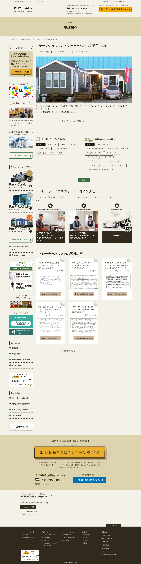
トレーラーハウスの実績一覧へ (74, 121)
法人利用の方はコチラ (125, 1)
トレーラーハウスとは (68, 532)
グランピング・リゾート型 (118, 148)
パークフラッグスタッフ (78, 52)
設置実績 (15, 348)
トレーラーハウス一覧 (28, 532)
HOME (11, 39)
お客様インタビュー (107, 535)
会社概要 (84, 532)
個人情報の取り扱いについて (110, 554)
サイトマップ (105, 551)
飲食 (60, 153)
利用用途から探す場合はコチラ (21, 248)
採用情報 (85, 543)
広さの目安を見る (18, 255)
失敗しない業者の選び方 (21, 404)
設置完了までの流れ (67, 534)
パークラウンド (102, 144)
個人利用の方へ (46, 537)
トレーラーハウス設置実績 (21, 39)
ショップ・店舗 (43, 52)
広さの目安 (25, 534)
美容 (52, 153)
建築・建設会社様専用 (95, 148)
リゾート (73, 144)
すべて (40, 144)
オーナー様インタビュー (21, 360)
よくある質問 (105, 548)
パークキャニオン (93, 161)
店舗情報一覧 (80, 13)
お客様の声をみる (69, 351)
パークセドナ (59, 52)
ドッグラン (52, 144)
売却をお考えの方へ (47, 545)
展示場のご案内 (86, 534)
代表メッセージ (86, 540)
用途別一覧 (45, 532)
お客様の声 (16, 354)
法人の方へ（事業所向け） (49, 534)
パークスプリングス (94, 153)
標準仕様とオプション (28, 537)
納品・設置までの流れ (20, 410)
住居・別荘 (42, 153)
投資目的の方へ (46, 540)
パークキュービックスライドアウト (100, 169)
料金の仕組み (16, 415)
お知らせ (85, 537)
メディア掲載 (16, 365)
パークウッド (92, 157)
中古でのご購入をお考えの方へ (50, 543)
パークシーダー (112, 153)
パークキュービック (94, 165)
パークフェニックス (112, 161)
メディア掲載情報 (107, 538)
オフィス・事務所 (60, 148)
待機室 (63, 144)
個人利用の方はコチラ (109, 1)
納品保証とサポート (107, 545)
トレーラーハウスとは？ (21, 398)
